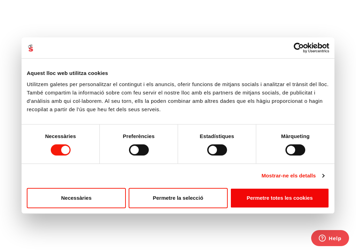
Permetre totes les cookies (279, 198)
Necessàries (76, 198)
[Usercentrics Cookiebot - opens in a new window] (298, 48)
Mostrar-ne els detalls (288, 175)
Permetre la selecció (178, 198)
